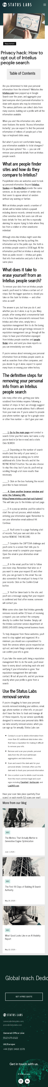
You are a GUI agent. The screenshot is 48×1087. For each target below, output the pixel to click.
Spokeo (6, 188)
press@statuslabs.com (12, 1024)
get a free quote (24, 997)
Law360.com (13, 785)
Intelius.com (8, 93)
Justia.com (34, 782)
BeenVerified (20, 188)
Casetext (24, 782)
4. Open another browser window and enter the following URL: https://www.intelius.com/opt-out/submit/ (23, 494)
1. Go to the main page (16, 432)
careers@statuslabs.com (13, 1021)
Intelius (35, 184)
